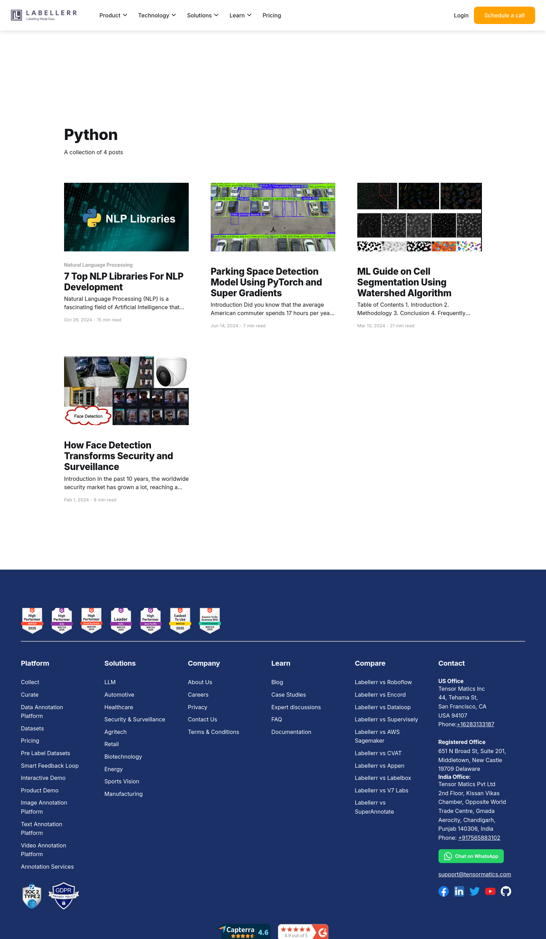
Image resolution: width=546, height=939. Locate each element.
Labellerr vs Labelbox (383, 777)
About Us (200, 682)
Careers (198, 694)
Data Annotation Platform (42, 712)
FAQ (276, 719)
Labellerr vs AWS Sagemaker (377, 736)
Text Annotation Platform (41, 829)
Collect (30, 682)
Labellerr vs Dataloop (383, 707)
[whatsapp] (474, 856)
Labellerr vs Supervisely (386, 719)
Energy (113, 769)
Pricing (272, 15)
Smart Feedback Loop (50, 765)
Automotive (119, 694)
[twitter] (474, 891)
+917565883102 (479, 837)
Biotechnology (123, 756)
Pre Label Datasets (45, 753)
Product (114, 15)
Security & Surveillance (134, 719)
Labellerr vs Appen (379, 765)
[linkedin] (459, 891)
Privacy (197, 707)
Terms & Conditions (213, 731)
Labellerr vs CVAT (378, 753)
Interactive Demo (43, 777)
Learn (240, 15)
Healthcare (118, 707)
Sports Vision (121, 781)
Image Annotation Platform (44, 807)
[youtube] (490, 891)
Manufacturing (123, 793)
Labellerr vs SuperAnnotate (374, 807)
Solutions (203, 15)
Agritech (115, 731)
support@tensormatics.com (474, 874)
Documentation (291, 731)
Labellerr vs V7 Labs (381, 790)
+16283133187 (475, 724)
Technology (157, 15)
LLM (110, 682)
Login (461, 15)
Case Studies (288, 694)
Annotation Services (47, 866)
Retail (111, 744)
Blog (277, 682)
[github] (506, 891)
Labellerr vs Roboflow (383, 682)
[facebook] (443, 891)
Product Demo (39, 790)
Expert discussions (296, 707)
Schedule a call (504, 15)
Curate (30, 694)
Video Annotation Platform (43, 850)
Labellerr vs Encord (380, 694)
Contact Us (202, 719)
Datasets (32, 728)
